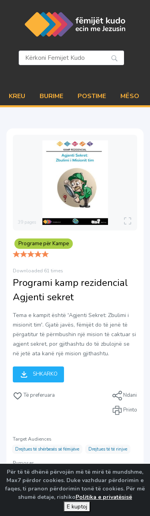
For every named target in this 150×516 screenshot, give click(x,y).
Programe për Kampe (43, 243)
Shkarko (38, 374)
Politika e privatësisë (104, 497)
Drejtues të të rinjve (107, 449)
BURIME (51, 96)
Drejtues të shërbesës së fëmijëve (47, 449)
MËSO (129, 96)
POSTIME (92, 96)
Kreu (17, 96)
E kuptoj (77, 506)
